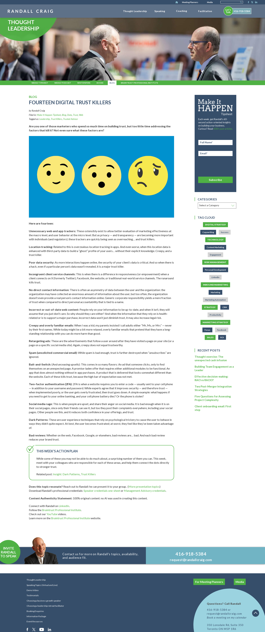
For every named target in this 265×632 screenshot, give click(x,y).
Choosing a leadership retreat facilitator (45, 606)
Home (176, 2)
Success (224, 232)
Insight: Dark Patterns (66, 474)
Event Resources (35, 621)
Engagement (215, 255)
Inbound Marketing (215, 284)
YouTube (51, 514)
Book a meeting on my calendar (227, 617)
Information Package (36, 616)
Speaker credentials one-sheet (102, 490)
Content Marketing (215, 247)
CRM (224, 307)
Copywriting (208, 232)
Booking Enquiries (35, 611)
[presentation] (215, 166)
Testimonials (33, 595)
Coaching (181, 10)
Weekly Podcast (62, 83)
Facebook (247, 2)
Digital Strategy (215, 224)
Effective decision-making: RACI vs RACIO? (211, 378)
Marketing (215, 292)
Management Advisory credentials (145, 490)
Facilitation (205, 11)
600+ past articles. (223, 128)
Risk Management (215, 262)
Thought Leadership (135, 11)
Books (100, 83)
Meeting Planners (190, 2)
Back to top (257, 614)
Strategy (210, 307)
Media (210, 2)
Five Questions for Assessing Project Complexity (213, 398)
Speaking (159, 11)
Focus (207, 330)
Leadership (44, 119)
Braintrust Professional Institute (139, 83)
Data (69, 114)
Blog (112, 83)
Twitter (251, 2)
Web (81, 114)
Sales (210, 337)
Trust (75, 114)
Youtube (41, 629)
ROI (222, 337)
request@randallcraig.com (191, 560)
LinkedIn (255, 2)
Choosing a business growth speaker (44, 600)
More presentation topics (144, 486)
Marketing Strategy (215, 322)
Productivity (215, 315)
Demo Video (32, 590)
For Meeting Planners (209, 581)
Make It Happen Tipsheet (49, 114)
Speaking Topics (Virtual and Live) (42, 585)
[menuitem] (135, 10)
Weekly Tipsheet (40, 83)
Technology (215, 239)
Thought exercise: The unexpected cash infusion (211, 358)
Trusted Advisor (70, 119)
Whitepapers (83, 83)
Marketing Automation (215, 300)
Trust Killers (56, 119)
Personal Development (215, 270)
